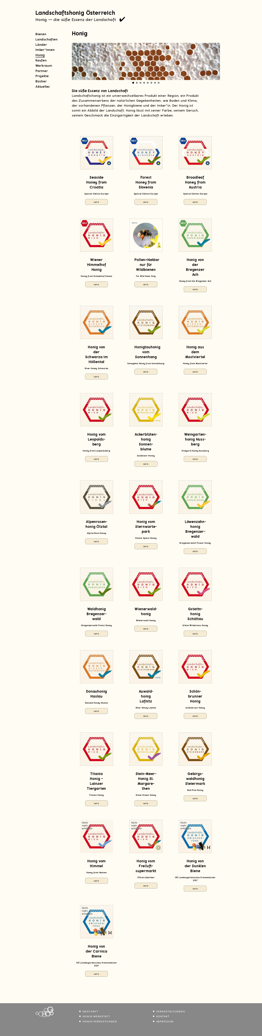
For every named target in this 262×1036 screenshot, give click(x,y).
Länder (41, 45)
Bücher (41, 81)
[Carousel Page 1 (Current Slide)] (133, 83)
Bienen (40, 34)
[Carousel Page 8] (159, 83)
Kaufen (41, 60)
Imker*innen (45, 50)
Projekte (42, 76)
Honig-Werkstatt (96, 1016)
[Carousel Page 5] (148, 83)
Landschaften (46, 39)
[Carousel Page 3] (140, 83)
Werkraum (43, 66)
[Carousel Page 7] (155, 83)
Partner (41, 71)
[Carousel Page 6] (151, 83)
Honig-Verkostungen (100, 1021)
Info (96, 202)
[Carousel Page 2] (137, 83)
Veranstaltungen (170, 1011)
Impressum (165, 1021)
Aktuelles (42, 87)
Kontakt (163, 1016)
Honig (40, 55)
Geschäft (90, 1011)
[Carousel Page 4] (144, 83)
